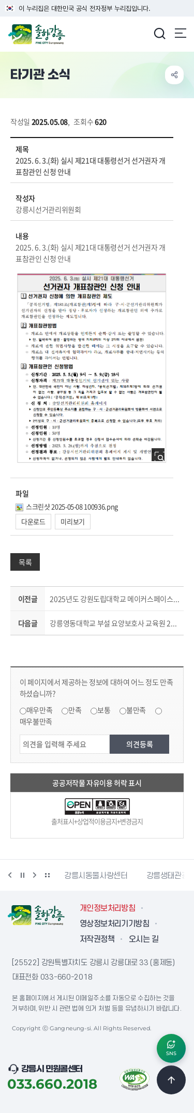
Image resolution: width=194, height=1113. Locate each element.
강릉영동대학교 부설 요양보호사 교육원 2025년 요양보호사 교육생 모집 (115, 623)
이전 (10, 875)
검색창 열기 (159, 33)
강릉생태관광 (167, 875)
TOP (171, 1079)
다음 (34, 875)
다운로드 (33, 521)
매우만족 (39, 710)
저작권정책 (97, 939)
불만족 (136, 710)
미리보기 (73, 521)
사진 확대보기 (161, 457)
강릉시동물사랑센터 (96, 875)
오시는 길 (143, 939)
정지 (22, 875)
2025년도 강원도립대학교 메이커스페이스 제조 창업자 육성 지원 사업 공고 (115, 598)
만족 (74, 710)
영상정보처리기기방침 (114, 923)
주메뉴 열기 (180, 33)
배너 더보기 (47, 875)
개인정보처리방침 (107, 908)
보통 (103, 710)
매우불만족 (36, 721)
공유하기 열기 (174, 75)
